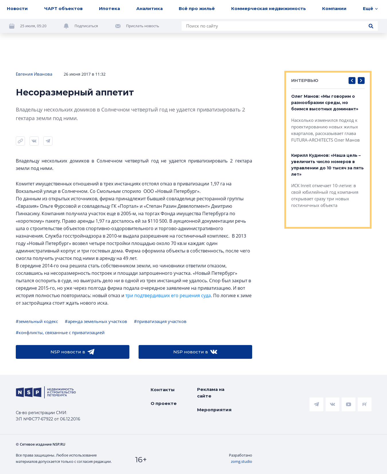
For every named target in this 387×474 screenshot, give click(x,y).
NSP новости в (72, 351)
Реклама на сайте (210, 393)
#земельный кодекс (37, 321)
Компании (334, 8)
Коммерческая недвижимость (268, 8)
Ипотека (109, 8)
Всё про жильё (197, 8)
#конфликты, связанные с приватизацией (60, 332)
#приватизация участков (160, 321)
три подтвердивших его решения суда (168, 295)
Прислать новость (142, 25)
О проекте (164, 403)
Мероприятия (214, 409)
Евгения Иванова (34, 74)
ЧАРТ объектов (63, 8)
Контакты (163, 389)
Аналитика (149, 8)
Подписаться (86, 25)
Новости (17, 8)
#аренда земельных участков (96, 321)
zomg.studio (241, 461)
